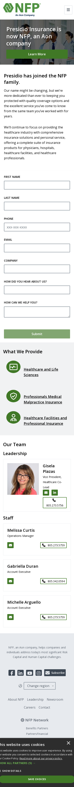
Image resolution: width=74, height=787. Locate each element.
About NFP (16, 699)
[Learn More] (37, 54)
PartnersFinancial (37, 734)
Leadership (35, 699)
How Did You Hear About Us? (25, 281)
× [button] (68, 743)
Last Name (12, 198)
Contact (44, 707)
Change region (38, 686)
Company (11, 260)
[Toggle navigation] (68, 9)
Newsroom (55, 699)
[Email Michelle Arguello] (10, 617)
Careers (30, 707)
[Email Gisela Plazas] (46, 493)
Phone (8, 219)
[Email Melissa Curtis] (10, 545)
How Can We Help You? (20, 302)
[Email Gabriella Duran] (10, 581)
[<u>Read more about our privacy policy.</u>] (41, 758)
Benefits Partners (37, 728)
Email (8, 239)
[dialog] (37, 762)
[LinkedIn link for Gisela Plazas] (55, 493)
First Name (12, 177)
